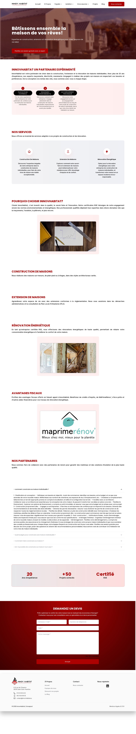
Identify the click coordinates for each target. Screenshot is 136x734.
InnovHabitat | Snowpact (25, 706)
